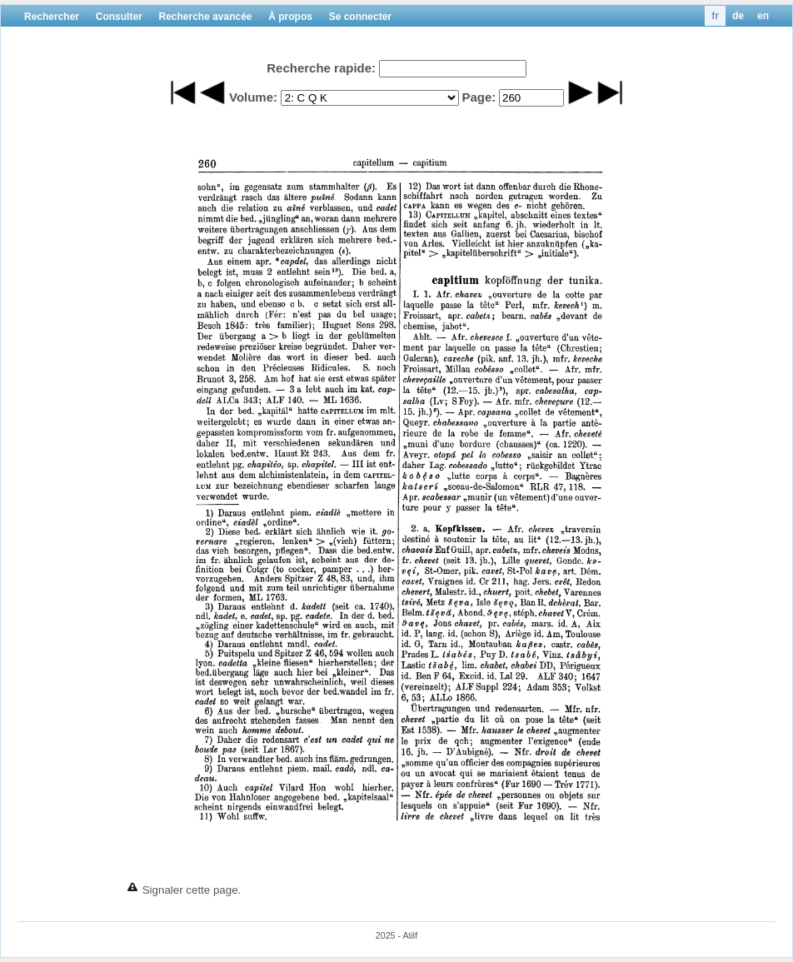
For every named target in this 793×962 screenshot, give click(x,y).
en (763, 16)
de (738, 16)
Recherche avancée (205, 16)
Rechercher (51, 16)
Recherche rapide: (321, 68)
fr (715, 16)
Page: (478, 97)
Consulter (119, 16)
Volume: (253, 97)
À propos (290, 16)
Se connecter (360, 16)
